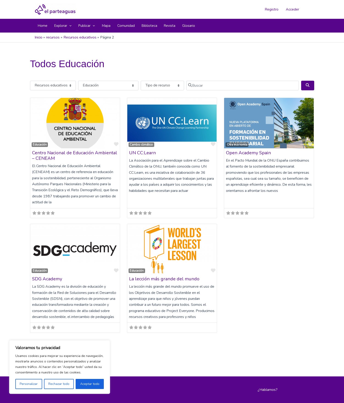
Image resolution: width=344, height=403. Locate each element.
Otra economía (237, 144)
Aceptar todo (89, 384)
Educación (40, 144)
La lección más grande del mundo (164, 279)
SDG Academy (47, 279)
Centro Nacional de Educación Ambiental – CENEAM (74, 155)
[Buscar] (242, 85)
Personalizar (29, 384)
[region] (59, 367)
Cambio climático (141, 144)
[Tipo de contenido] (53, 85)
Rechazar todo (58, 384)
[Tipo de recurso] (162, 85)
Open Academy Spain (248, 153)
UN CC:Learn (142, 153)
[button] (69, 26)
